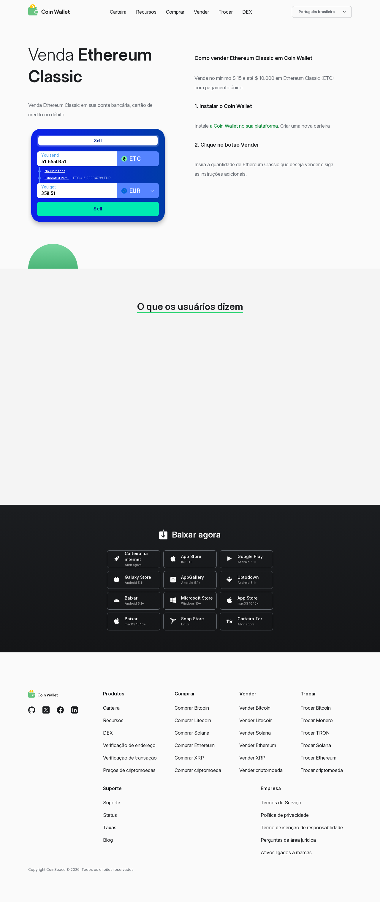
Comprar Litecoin (193, 720)
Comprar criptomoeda (198, 770)
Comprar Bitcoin (192, 708)
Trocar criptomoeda (321, 770)
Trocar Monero (316, 720)
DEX (247, 12)
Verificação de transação (130, 758)
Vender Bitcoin (254, 708)
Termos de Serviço (281, 803)
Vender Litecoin (256, 720)
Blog (108, 840)
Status (110, 815)
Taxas (109, 827)
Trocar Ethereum (318, 758)
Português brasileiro (322, 12)
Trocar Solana (315, 745)
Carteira (118, 12)
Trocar (225, 12)
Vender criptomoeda (261, 770)
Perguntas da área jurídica (288, 840)
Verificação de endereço (129, 745)
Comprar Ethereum (195, 745)
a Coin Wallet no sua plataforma (244, 126)
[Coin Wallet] (49, 11)
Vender (201, 12)
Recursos (146, 12)
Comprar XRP (189, 758)
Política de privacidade (285, 815)
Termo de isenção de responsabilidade (302, 827)
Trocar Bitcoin (315, 708)
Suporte (111, 803)
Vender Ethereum (257, 745)
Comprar (175, 12)
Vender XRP (252, 758)
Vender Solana (255, 733)
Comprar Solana (192, 733)
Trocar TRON (315, 733)
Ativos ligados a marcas (286, 852)
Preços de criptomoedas (129, 770)
